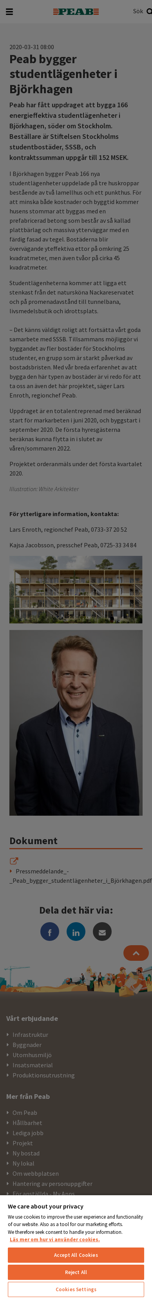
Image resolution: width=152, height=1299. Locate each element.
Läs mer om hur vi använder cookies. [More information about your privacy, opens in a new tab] (55, 1239)
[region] (76, 1246)
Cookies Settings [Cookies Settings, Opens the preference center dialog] (76, 1289)
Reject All (76, 1272)
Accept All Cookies (76, 1255)
